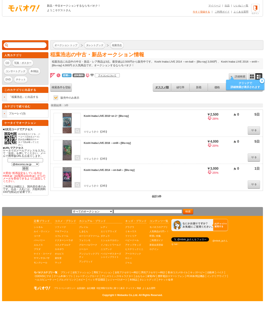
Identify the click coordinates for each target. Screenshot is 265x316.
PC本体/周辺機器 (196, 276)
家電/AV (151, 276)
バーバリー (39, 240)
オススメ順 (162, 87)
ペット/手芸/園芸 (96, 279)
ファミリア (131, 236)
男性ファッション (102, 272)
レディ (104, 227)
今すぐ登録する (201, 11)
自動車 (210, 272)
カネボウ (59, 249)
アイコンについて (107, 75)
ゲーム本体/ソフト (63, 276)
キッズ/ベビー (197, 272)
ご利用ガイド (222, 11)
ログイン (154, 249)
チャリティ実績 (133, 288)
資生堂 (58, 258)
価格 (217, 87)
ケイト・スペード (43, 253)
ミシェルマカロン (110, 240)
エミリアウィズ (109, 231)
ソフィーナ (60, 227)
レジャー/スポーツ (117, 279)
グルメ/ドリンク (67, 279)
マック (58, 262)
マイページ (214, 5)
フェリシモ (84, 240)
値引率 (180, 87)
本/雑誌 (133, 279)
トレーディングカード (87, 276)
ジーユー (83, 249)
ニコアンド (106, 249)
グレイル (83, 227)
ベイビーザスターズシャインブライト (111, 255)
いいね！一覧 (240, 5)
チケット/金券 (165, 279)
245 (104, 131)
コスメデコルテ (63, 245)
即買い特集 (155, 236)
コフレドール (61, 236)
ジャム (128, 262)
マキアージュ (61, 231)
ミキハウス (131, 231)
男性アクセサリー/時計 (153, 272)
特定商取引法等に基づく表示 (111, 288)
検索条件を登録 (61, 87)
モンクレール (40, 262)
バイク (220, 272)
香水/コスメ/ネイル (178, 272)
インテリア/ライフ (216, 276)
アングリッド (86, 261)
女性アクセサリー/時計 (127, 272)
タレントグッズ (147, 279)
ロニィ (128, 258)
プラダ (37, 249)
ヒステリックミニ (134, 249)
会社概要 (91, 288)
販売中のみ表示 (70, 97)
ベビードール (132, 240)
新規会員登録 (156, 245)
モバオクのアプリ (158, 227)
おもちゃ (140, 276)
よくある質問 (240, 11)
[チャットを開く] (199, 225)
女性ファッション (81, 272)
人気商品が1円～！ (159, 231)
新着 (198, 87)
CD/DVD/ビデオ (43, 276)
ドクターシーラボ (64, 240)
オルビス (59, 253)
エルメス (38, 245)
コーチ (37, 236)
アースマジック (133, 253)
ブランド (65, 272)
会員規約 (81, 288)
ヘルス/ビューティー (46, 279)
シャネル (38, 227)
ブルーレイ (15, 113)
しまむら (83, 231)
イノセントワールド (111, 245)
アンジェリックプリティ (89, 255)
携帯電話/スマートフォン (171, 276)
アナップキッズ (133, 245)
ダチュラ (105, 236)
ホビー (81, 279)
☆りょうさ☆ (91, 131)
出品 (227, 5)
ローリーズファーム (89, 236)
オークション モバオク (23, 8)
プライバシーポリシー (65, 288)
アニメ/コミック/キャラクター (117, 276)
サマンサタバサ (42, 258)
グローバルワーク (88, 245)
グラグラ (129, 227)
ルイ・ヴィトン (42, 231)
